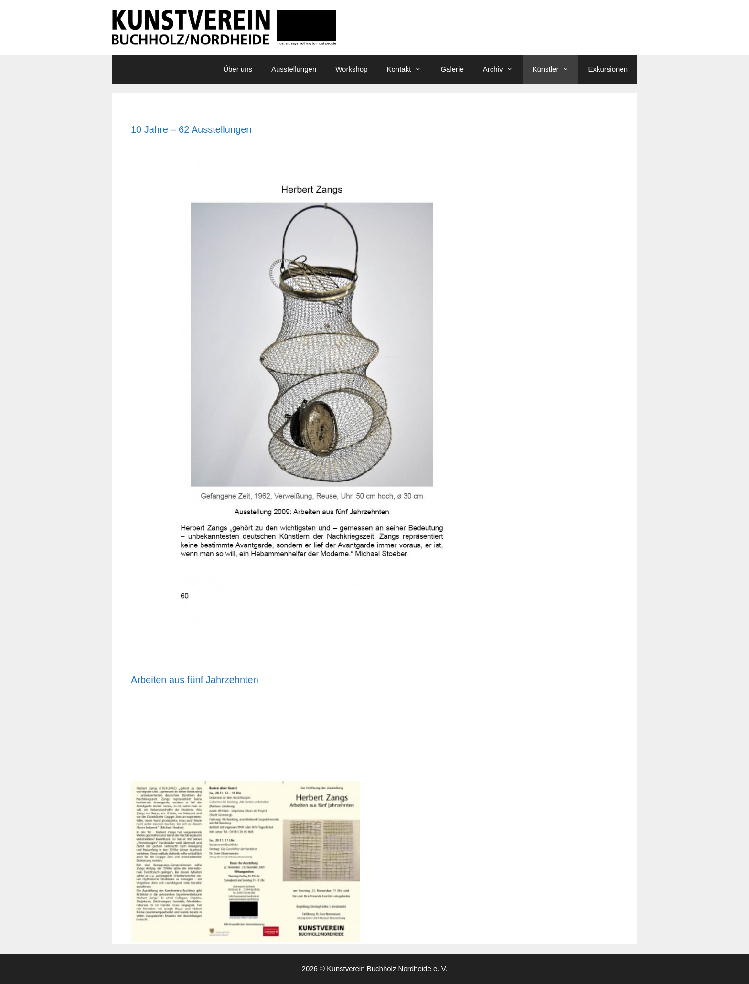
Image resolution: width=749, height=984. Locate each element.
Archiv (503, 69)
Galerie (451, 69)
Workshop (351, 69)
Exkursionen (608, 69)
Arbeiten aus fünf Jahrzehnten (194, 679)
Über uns (237, 69)
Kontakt (409, 69)
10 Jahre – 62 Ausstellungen (191, 129)
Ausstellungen (293, 69)
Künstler (555, 69)
